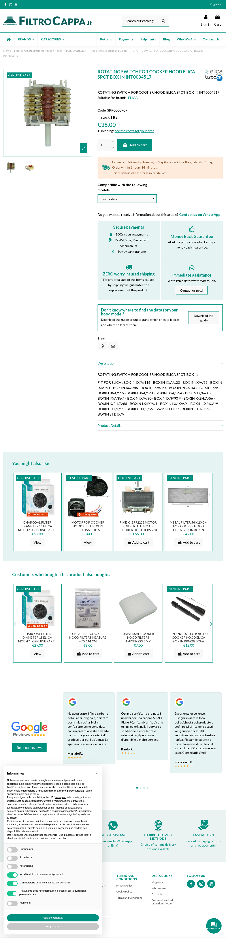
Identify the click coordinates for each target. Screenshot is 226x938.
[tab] (160, 364)
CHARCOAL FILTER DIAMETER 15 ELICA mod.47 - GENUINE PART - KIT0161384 (37, 529)
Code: (102, 110)
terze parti (60, 797)
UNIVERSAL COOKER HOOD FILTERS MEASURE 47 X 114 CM (87, 638)
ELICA (133, 97)
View (37, 543)
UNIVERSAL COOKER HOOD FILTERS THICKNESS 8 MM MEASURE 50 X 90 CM (138, 640)
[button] (25, 39)
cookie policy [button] (32, 794)
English (216, 4)
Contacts (157, 895)
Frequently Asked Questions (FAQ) (162, 903)
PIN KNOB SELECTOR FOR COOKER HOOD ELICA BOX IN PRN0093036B (189, 638)
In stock (104, 117)
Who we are (159, 889)
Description (160, 364)
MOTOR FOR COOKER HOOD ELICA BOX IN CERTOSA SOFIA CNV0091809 (88, 529)
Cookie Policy (124, 892)
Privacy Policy (124, 886)
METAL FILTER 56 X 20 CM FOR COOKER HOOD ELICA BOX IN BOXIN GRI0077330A (188, 529)
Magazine (157, 883)
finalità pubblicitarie (27, 811)
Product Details (160, 426)
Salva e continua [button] (53, 917)
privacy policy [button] (32, 783)
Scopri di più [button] (53, 926)
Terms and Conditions (129, 898)
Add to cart (134, 145)
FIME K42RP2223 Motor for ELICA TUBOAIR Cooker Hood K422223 (138, 527)
